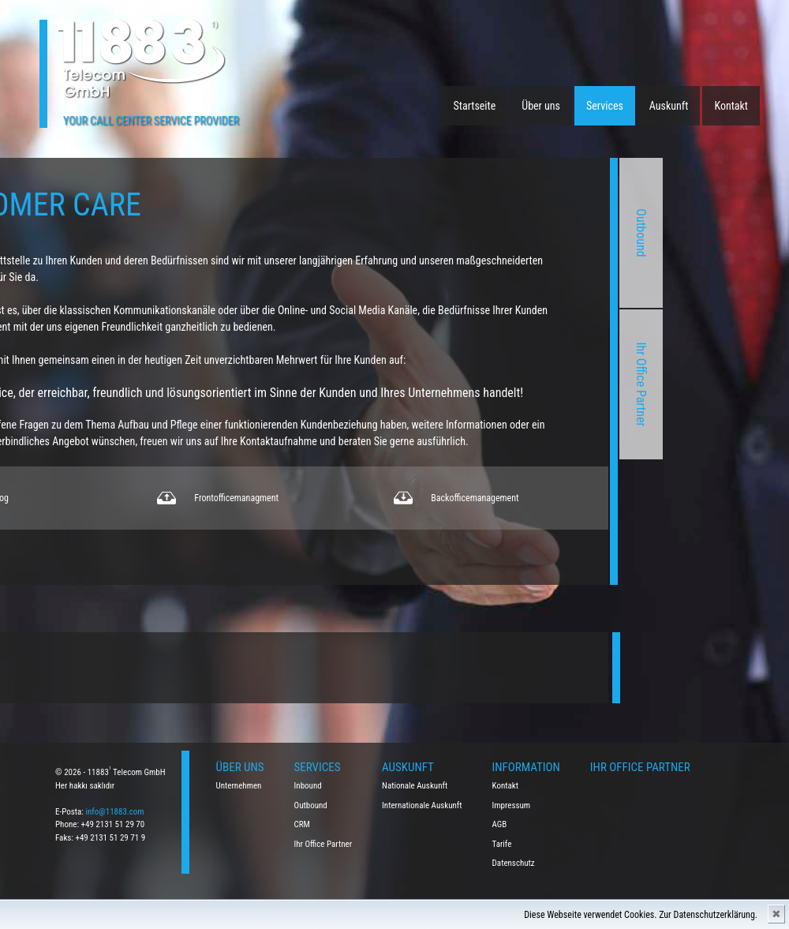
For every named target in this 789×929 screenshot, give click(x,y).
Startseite (475, 105)
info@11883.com (114, 812)
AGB (499, 824)
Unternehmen (239, 786)
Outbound (522, 232)
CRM (302, 824)
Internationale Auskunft (422, 805)
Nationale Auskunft (414, 786)
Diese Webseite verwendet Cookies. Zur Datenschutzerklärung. (640, 914)
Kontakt (731, 105)
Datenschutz (513, 863)
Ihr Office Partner (522, 385)
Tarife (502, 844)
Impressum (511, 805)
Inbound (308, 786)
